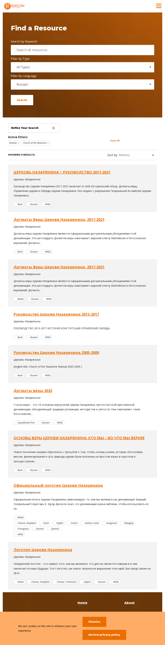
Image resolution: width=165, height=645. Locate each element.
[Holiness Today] (30, 6)
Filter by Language (23, 76)
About (129, 603)
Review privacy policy (104, 634)
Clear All (115, 140)
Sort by (112, 155)
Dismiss (94, 621)
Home (82, 603)
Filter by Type (20, 59)
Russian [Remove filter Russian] (13, 142)
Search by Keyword (24, 41)
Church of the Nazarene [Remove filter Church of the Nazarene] (34, 142)
